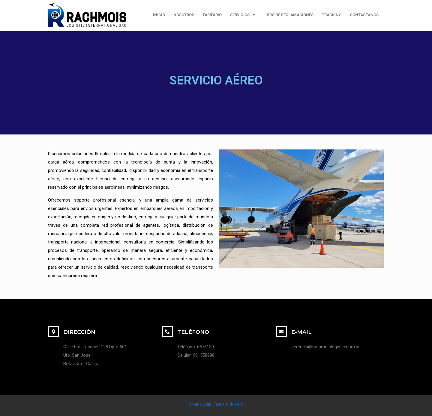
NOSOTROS (183, 15)
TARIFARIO (212, 15)
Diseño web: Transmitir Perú (216, 404)
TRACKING (331, 15)
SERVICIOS (242, 15)
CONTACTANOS (364, 15)
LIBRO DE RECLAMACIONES (288, 15)
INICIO (159, 15)
